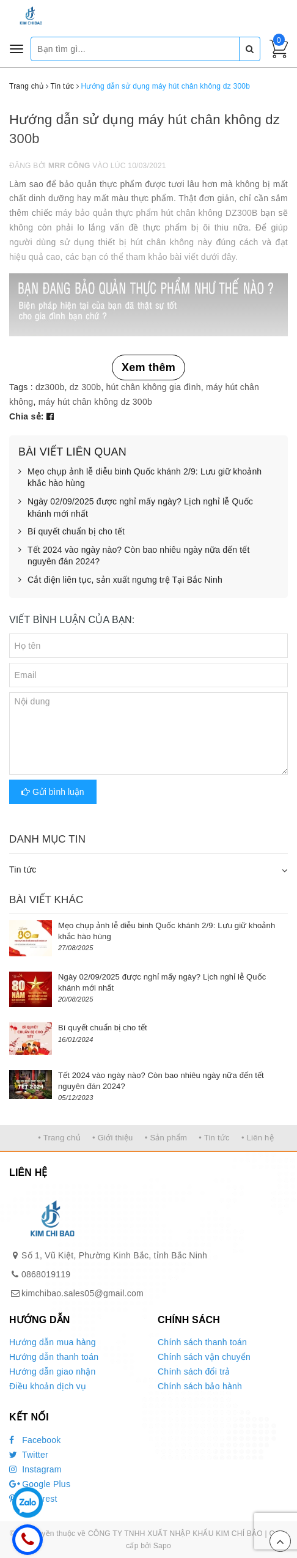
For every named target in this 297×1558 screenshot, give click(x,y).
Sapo (162, 1545)
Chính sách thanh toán (202, 1342)
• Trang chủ (59, 1137)
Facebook (35, 1440)
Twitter (28, 1455)
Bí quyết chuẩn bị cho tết (71, 532)
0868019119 (45, 1274)
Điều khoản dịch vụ (47, 1386)
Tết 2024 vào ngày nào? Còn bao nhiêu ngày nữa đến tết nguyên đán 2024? (133, 556)
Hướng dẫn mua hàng (52, 1342)
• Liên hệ (257, 1137)
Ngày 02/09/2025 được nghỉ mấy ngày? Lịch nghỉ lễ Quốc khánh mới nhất (135, 508)
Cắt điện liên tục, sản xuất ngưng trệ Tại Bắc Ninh (120, 580)
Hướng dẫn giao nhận (52, 1371)
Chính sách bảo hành (200, 1386)
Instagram (35, 1469)
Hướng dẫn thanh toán (53, 1357)
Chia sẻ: (26, 416)
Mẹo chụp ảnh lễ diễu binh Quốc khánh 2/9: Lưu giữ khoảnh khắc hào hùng (140, 478)
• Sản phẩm (166, 1137)
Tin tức (22, 869)
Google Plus (39, 1484)
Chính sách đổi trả (194, 1371)
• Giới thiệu (112, 1137)
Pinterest (33, 1499)
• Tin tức (214, 1137)
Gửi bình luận (52, 792)
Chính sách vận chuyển (204, 1357)
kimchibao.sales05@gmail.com (82, 1293)
